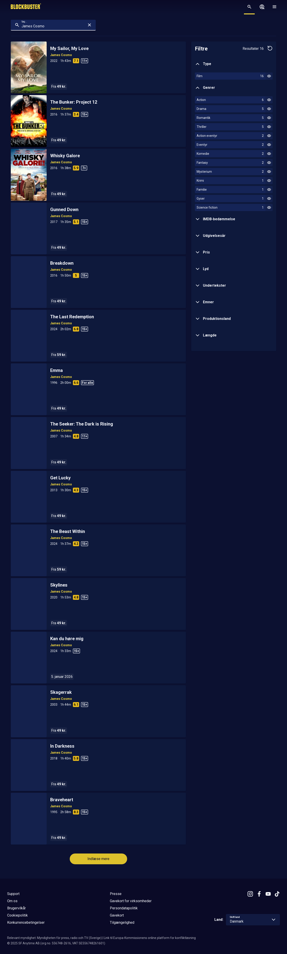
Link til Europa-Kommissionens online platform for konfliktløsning (150, 938)
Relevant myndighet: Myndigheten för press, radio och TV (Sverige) (54, 938)
